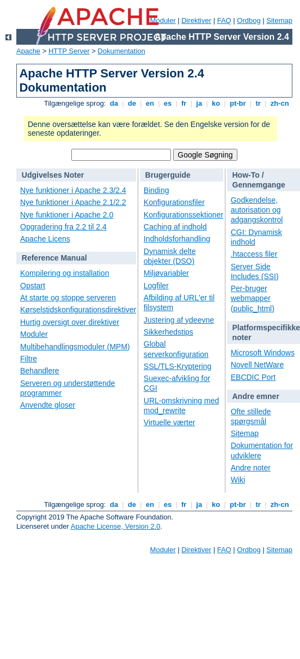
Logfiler (156, 285)
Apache (28, 51)
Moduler (34, 334)
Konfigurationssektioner (183, 214)
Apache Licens (45, 238)
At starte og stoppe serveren (68, 297)
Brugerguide (168, 175)
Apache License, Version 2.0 (116, 526)
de (132, 103)
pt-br (238, 103)
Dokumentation (121, 51)
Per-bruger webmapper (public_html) (252, 298)
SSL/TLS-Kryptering (178, 366)
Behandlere (39, 370)
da (114, 103)
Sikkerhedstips (168, 332)
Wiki (238, 479)
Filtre (28, 358)
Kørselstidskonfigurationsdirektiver (78, 309)
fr (183, 103)
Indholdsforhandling (177, 238)
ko (216, 103)
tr (258, 103)
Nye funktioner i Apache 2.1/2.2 (73, 202)
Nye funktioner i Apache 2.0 (66, 214)
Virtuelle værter (169, 422)
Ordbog (248, 20)
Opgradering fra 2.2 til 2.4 (63, 226)
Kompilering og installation (64, 273)
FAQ (224, 20)
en (150, 103)
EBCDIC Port (253, 377)
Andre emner (255, 396)
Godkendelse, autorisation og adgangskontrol (257, 210)
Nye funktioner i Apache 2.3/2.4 (73, 190)
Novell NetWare (257, 364)
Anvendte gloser (47, 405)
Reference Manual (54, 257)
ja (199, 103)
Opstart (32, 285)
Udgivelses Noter (53, 175)
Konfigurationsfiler (174, 202)
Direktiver (196, 20)
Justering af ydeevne (179, 320)
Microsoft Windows (263, 352)
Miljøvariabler (166, 273)
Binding (156, 190)
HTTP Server (69, 51)
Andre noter (251, 467)
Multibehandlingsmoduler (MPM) (75, 346)
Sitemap (279, 20)
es (168, 103)
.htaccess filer (254, 254)
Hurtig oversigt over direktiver (69, 322)
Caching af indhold (175, 226)
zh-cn (279, 103)
